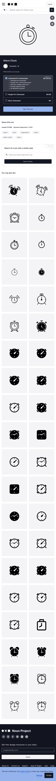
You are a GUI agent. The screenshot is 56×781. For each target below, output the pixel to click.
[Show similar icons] (52, 24)
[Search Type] (5, 10)
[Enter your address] (28, 750)
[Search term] (29, 10)
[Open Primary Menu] (3, 4)
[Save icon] (52, 18)
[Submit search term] (52, 10)
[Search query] (28, 154)
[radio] (28, 83)
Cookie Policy (25, 771)
